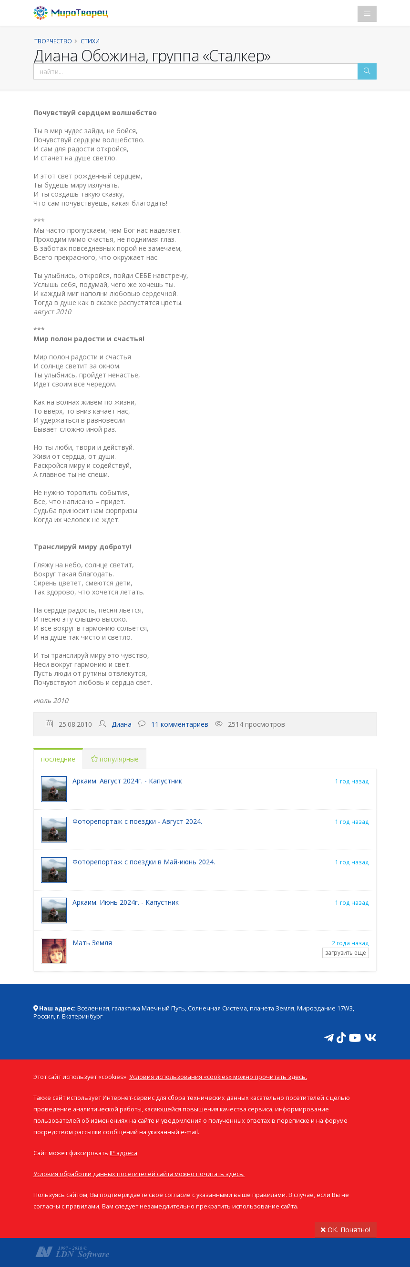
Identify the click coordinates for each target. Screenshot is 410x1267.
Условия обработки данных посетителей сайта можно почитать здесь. (139, 1174)
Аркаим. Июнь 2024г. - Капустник (125, 902)
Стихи (90, 41)
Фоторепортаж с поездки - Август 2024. (137, 821)
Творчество (53, 41)
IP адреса (123, 1153)
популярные (115, 758)
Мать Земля (92, 942)
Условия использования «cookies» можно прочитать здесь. (218, 1077)
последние (58, 758)
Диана (122, 724)
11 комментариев (179, 724)
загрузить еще (345, 953)
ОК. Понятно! (345, 1229)
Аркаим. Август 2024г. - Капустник (127, 780)
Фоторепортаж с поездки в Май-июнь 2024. (143, 861)
